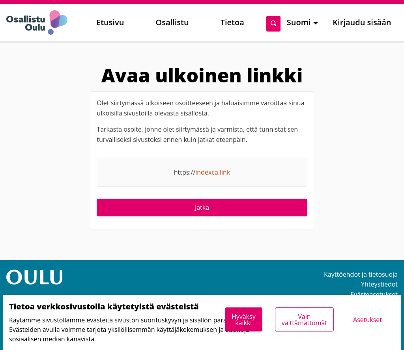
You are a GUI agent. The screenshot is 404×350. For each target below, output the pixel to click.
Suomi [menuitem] (299, 22)
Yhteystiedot (379, 284)
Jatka (202, 207)
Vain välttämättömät (304, 319)
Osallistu (172, 22)
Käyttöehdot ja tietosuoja (361, 274)
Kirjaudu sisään (362, 22)
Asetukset (367, 319)
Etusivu (110, 22)
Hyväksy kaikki (244, 319)
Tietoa (232, 22)
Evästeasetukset (374, 294)
